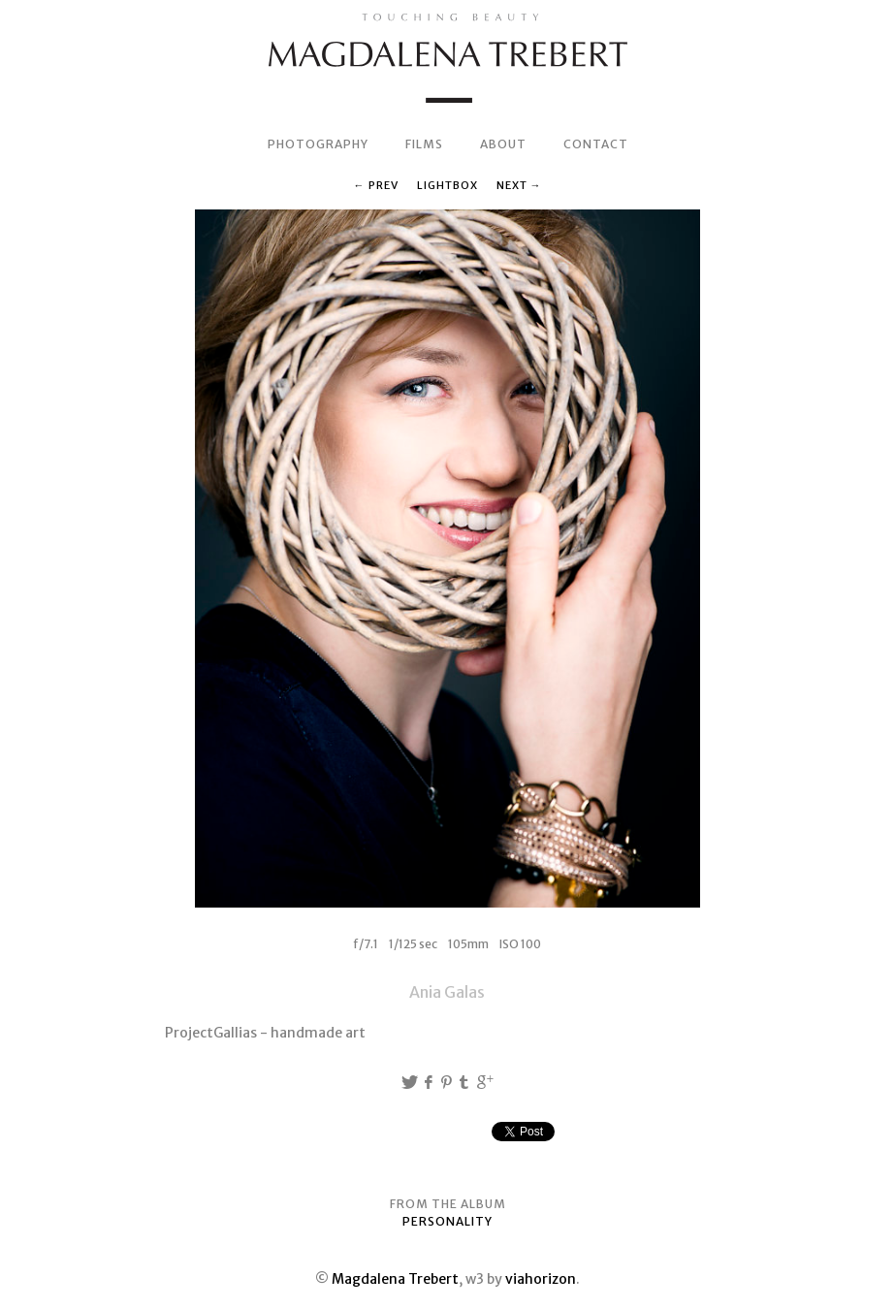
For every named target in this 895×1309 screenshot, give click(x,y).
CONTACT (595, 144)
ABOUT (503, 144)
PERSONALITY (447, 1221)
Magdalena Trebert (395, 1279)
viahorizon (540, 1279)
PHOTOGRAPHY (318, 144)
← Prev (376, 185)
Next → (519, 185)
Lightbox (447, 185)
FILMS (424, 144)
